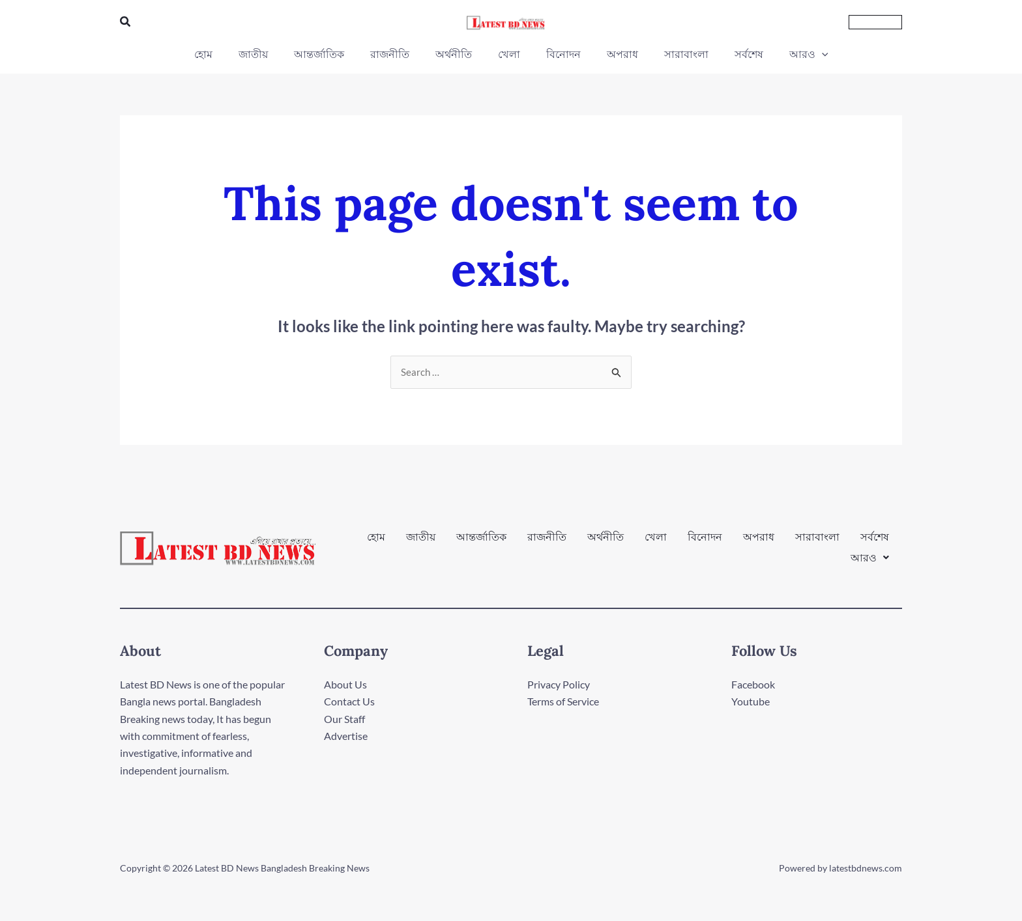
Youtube (750, 702)
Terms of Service (563, 702)
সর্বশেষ (874, 542)
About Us (345, 685)
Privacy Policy (558, 685)
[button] (126, 22)
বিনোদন (705, 542)
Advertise (346, 736)
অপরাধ (758, 542)
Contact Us (349, 702)
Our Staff (344, 719)
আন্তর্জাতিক (481, 542)
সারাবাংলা (817, 542)
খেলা (656, 542)
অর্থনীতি (605, 542)
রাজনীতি (546, 542)
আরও (870, 553)
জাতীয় (420, 542)
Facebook (753, 685)
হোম (376, 542)
